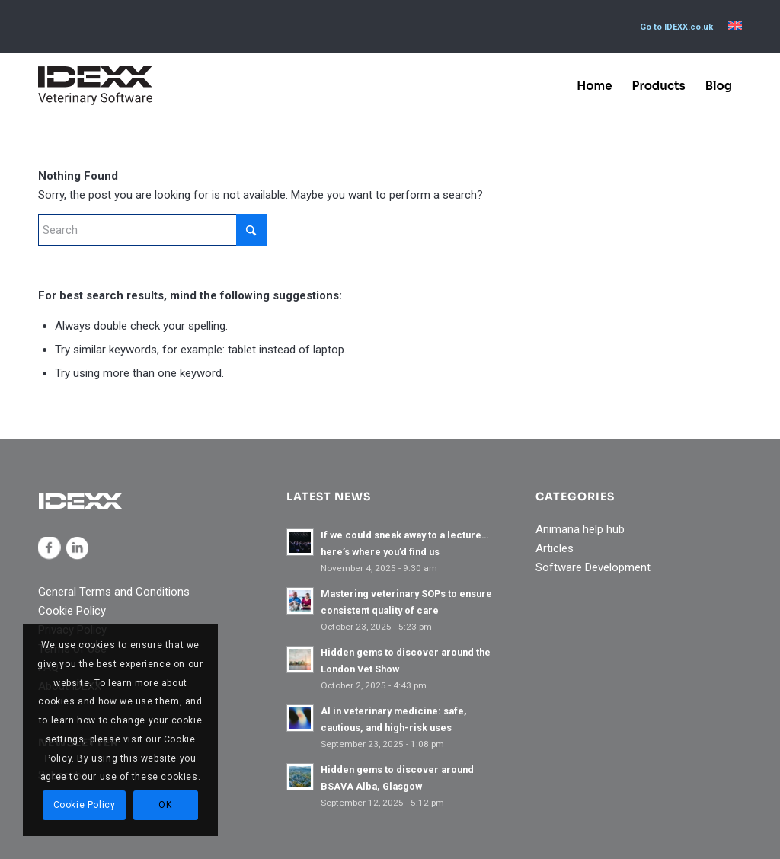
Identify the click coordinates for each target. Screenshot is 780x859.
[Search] (152, 230)
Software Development (593, 567)
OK (164, 805)
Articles (554, 548)
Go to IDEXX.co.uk (676, 27)
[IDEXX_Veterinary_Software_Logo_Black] (95, 86)
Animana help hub (580, 529)
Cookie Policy (72, 611)
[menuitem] (676, 27)
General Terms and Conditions (114, 592)
